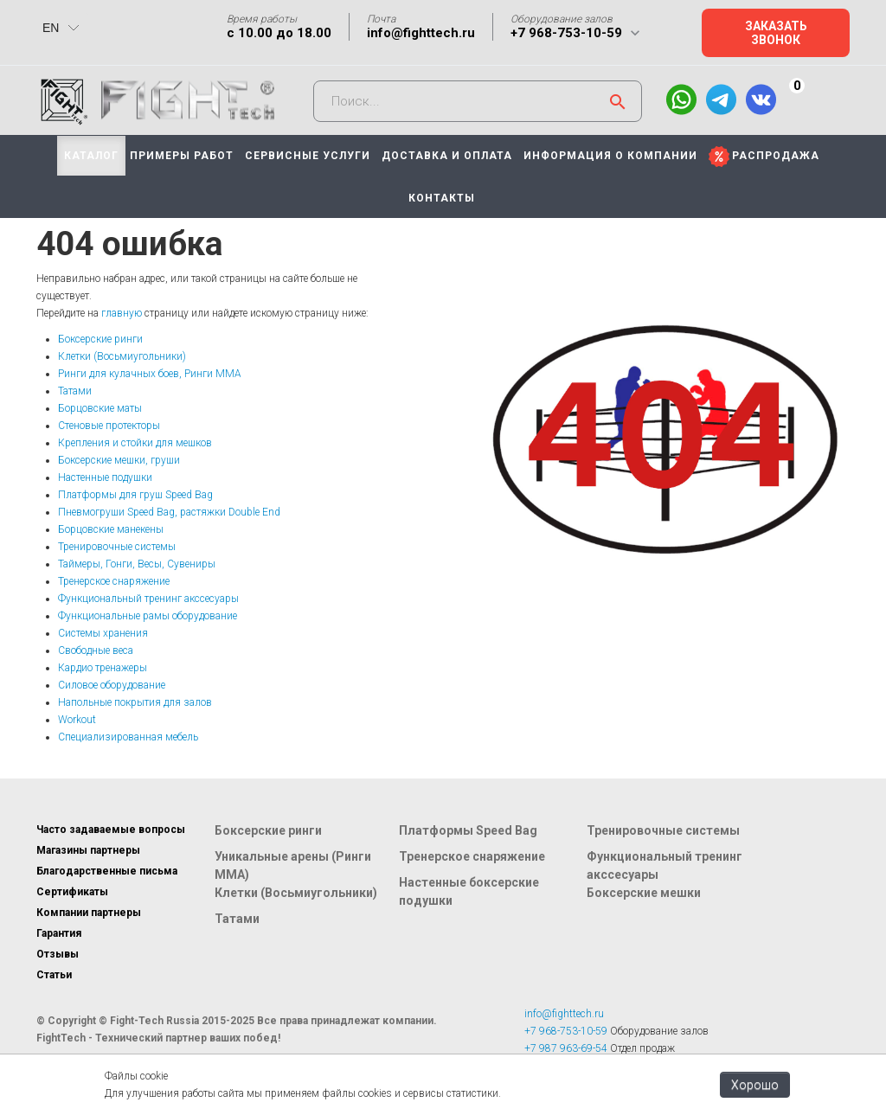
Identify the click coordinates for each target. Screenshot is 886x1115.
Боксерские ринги (100, 339)
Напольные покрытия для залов (135, 702)
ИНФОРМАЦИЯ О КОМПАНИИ (610, 156)
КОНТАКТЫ (441, 198)
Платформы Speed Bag (468, 830)
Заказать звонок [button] (776, 33)
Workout (77, 720)
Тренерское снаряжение (114, 581)
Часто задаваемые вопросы (110, 829)
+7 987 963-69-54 (565, 1048)
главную (121, 313)
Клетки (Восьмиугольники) (122, 356)
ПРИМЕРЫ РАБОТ (182, 156)
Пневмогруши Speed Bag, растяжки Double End (169, 512)
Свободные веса (95, 650)
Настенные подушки (105, 477)
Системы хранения (103, 633)
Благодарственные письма (106, 871)
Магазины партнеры (88, 850)
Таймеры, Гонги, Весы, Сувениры (136, 564)
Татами (75, 391)
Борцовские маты (100, 408)
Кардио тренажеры (102, 668)
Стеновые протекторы (109, 426)
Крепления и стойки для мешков (135, 443)
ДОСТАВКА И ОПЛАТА (447, 156)
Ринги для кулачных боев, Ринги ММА (149, 374)
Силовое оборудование (111, 685)
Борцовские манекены (111, 529)
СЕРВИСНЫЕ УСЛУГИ (307, 156)
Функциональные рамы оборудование (147, 616)
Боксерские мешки (644, 893)
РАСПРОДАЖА (775, 156)
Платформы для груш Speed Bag (135, 495)
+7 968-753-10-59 (566, 33)
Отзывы (57, 954)
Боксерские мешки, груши (119, 460)
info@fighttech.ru (421, 33)
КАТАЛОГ (91, 156)
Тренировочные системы (117, 547)
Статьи (54, 975)
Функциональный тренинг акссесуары (148, 599)
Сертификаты (72, 892)
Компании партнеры (88, 913)
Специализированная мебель (128, 737)
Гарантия (58, 933)
